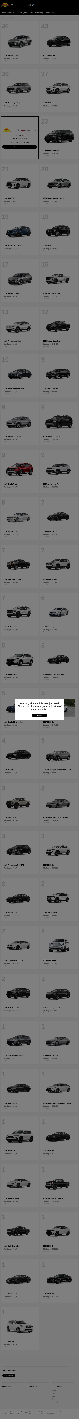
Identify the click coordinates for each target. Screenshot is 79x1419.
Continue (39, 715)
